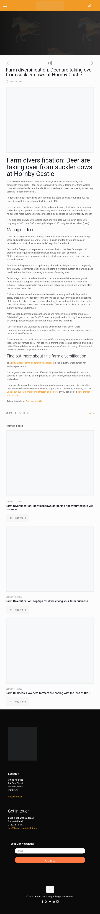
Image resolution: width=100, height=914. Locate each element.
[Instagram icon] (57, 901)
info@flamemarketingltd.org (22, 828)
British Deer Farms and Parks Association (32, 363)
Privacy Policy (15, 796)
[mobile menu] (5, 5)
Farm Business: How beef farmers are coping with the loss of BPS (47, 693)
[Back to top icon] (50, 889)
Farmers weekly (34, 401)
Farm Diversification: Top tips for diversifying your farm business (47, 601)
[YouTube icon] (50, 901)
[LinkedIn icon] (53, 901)
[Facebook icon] (42, 901)
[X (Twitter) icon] (46, 901)
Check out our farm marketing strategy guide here (32, 391)
